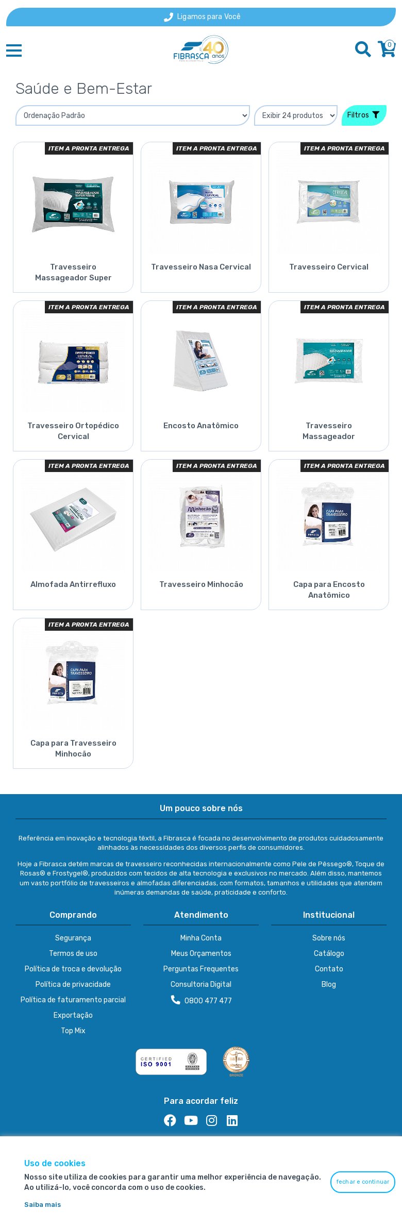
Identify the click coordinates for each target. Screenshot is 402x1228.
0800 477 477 (201, 1000)
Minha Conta (201, 938)
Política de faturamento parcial (73, 1000)
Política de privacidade (73, 984)
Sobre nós (328, 938)
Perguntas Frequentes (201, 969)
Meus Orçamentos (201, 953)
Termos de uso (73, 953)
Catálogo (329, 953)
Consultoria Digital (201, 984)
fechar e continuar (363, 1182)
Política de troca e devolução (73, 969)
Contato (329, 969)
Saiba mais (42, 1204)
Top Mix (73, 1031)
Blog (329, 984)
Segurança (73, 938)
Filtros (363, 115)
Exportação (73, 1015)
